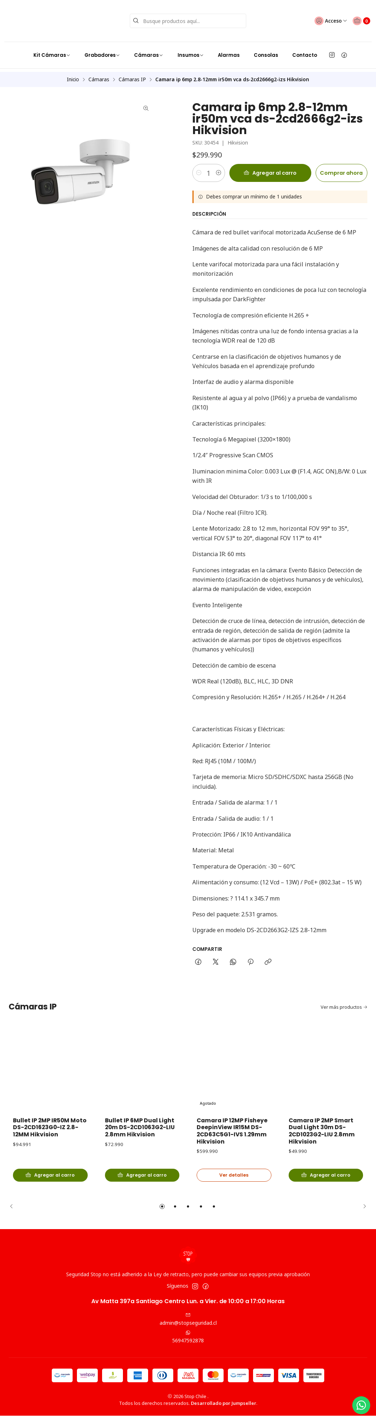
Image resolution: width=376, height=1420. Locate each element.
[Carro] (359, 18)
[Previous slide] (14, 1210)
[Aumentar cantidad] (227, 163)
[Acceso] (323, 18)
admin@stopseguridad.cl (188, 1323)
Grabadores (102, 48)
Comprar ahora (335, 163)
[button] (162, 1210)
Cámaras (148, 48)
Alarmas (229, 48)
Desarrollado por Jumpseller (223, 1407)
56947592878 (188, 1341)
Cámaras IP (132, 70)
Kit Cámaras (51, 48)
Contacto (304, 48)
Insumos (191, 48)
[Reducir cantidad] (199, 163)
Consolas (266, 48)
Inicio (73, 70)
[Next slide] (362, 1210)
